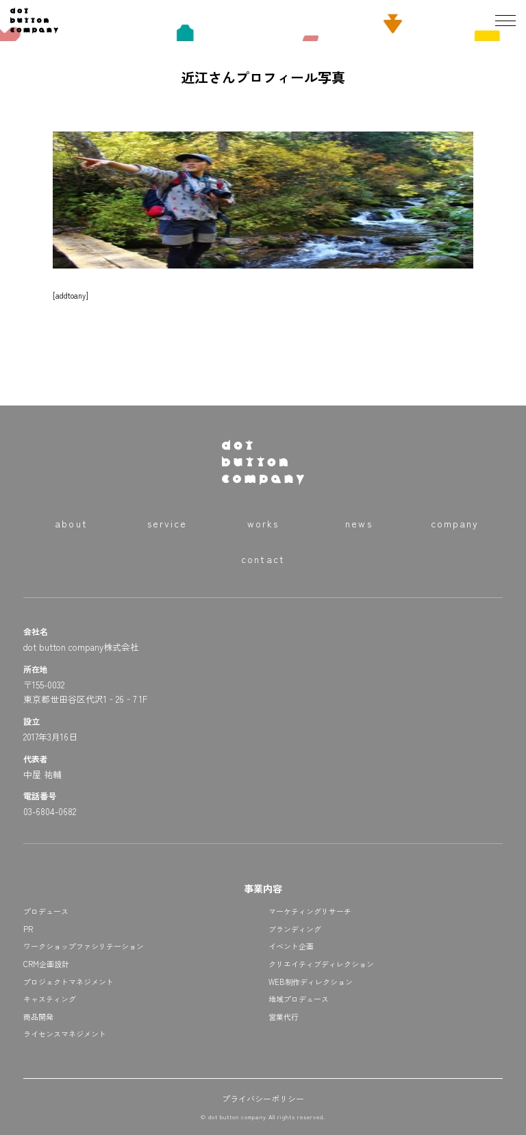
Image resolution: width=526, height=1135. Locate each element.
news (358, 523)
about (71, 523)
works (263, 523)
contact (263, 559)
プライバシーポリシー (263, 1098)
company (455, 523)
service (167, 523)
